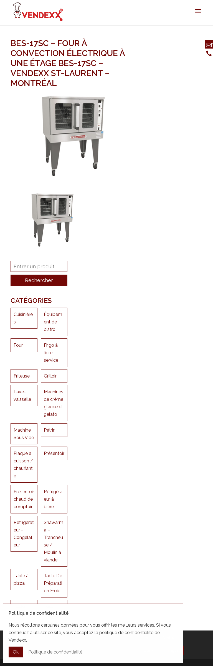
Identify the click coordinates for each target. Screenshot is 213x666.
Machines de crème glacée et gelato (53, 403)
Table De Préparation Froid (53, 583)
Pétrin (49, 430)
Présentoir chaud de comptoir (24, 499)
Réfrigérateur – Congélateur (24, 534)
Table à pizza (21, 579)
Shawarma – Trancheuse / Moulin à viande (53, 541)
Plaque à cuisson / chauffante (23, 464)
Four (18, 345)
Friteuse (22, 376)
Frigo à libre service (51, 353)
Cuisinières (23, 318)
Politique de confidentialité (55, 652)
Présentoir (54, 453)
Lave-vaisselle (22, 395)
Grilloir (50, 376)
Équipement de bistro (53, 322)
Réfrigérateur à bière (54, 499)
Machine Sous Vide (24, 433)
